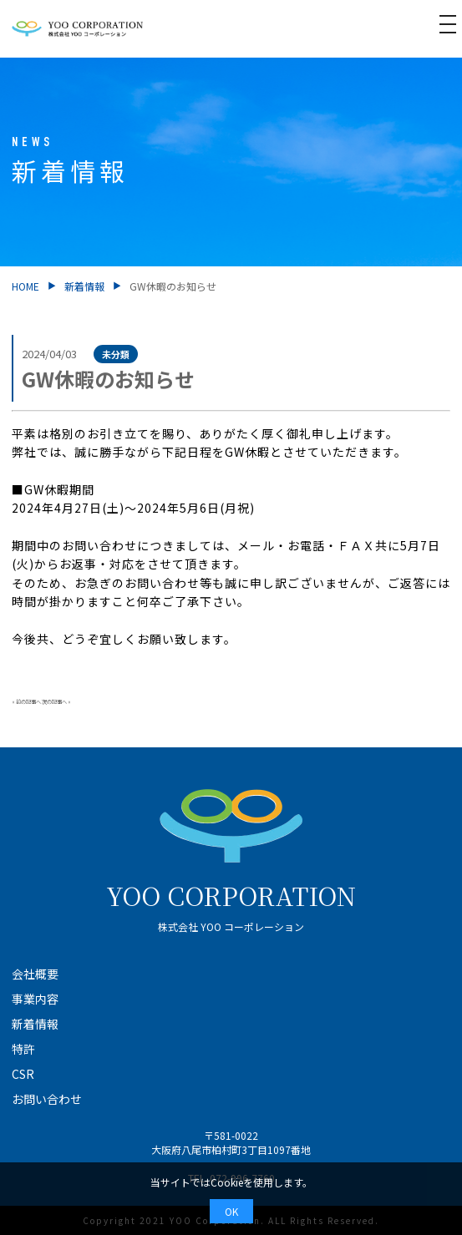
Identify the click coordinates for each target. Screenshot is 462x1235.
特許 (23, 1048)
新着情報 (84, 286)
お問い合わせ (47, 1099)
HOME (25, 286)
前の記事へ (28, 702)
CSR (23, 1073)
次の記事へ (54, 702)
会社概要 (35, 973)
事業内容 (35, 998)
